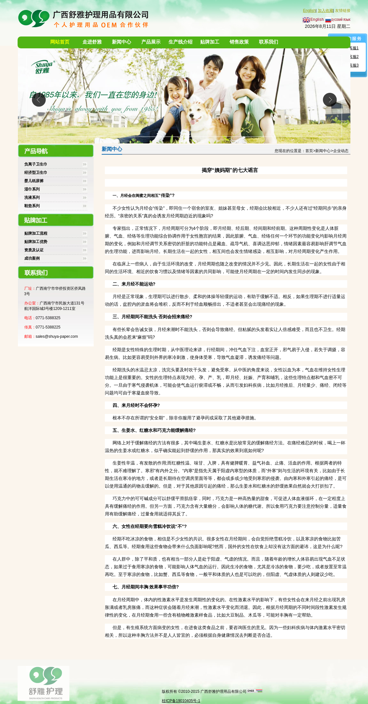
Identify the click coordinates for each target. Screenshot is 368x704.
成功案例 (32, 258)
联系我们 (268, 42)
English (309, 10)
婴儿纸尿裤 (33, 181)
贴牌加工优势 (35, 241)
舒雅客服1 (350, 48)
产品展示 (151, 42)
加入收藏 (325, 10)
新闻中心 (121, 42)
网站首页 (59, 42)
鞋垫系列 (32, 206)
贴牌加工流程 (35, 233)
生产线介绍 (180, 42)
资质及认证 (33, 250)
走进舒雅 (92, 42)
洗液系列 (32, 197)
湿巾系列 (32, 189)
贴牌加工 (209, 42)
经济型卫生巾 (35, 172)
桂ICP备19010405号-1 (181, 701)
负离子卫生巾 (35, 164)
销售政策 (239, 42)
